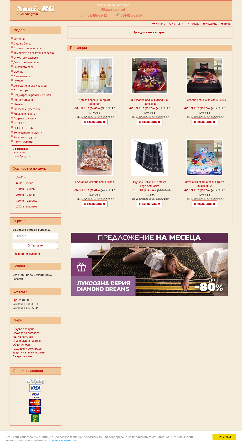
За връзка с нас (23, 356)
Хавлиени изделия (25, 113)
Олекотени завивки (25, 57)
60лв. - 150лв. (24, 183)
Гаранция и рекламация (28, 348)
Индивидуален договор (27, 340)
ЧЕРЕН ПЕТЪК (23, 127)
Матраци (19, 38)
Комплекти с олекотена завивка (33, 52)
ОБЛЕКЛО (20, 123)
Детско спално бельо (26, 62)
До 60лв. (21, 177)
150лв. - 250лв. (25, 188)
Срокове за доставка (26, 333)
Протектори (20, 90)
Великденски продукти (27, 132)
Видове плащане (23, 329)
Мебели (18, 104)
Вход (225, 23)
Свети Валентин (23, 141)
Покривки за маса (24, 118)
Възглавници (21, 76)
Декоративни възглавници (30, 85)
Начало (158, 23)
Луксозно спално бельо (28, 48)
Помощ (193, 23)
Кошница (210, 23)
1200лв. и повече (26, 206)
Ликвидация (20, 149)
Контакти (176, 23)
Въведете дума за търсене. (31, 229)
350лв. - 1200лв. (26, 200)
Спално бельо (22, 43)
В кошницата (94, 121)
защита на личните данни (29, 352)
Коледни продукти (24, 137)
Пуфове (18, 81)
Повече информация (62, 440)
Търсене (35, 245)
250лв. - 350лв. (25, 194)
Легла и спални (23, 99)
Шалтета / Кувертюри (26, 109)
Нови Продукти (21, 156)
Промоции (78, 48)
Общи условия (22, 344)
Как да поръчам (23, 336)
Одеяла (18, 71)
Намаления (19, 152)
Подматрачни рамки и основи (32, 95)
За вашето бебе (23, 67)
